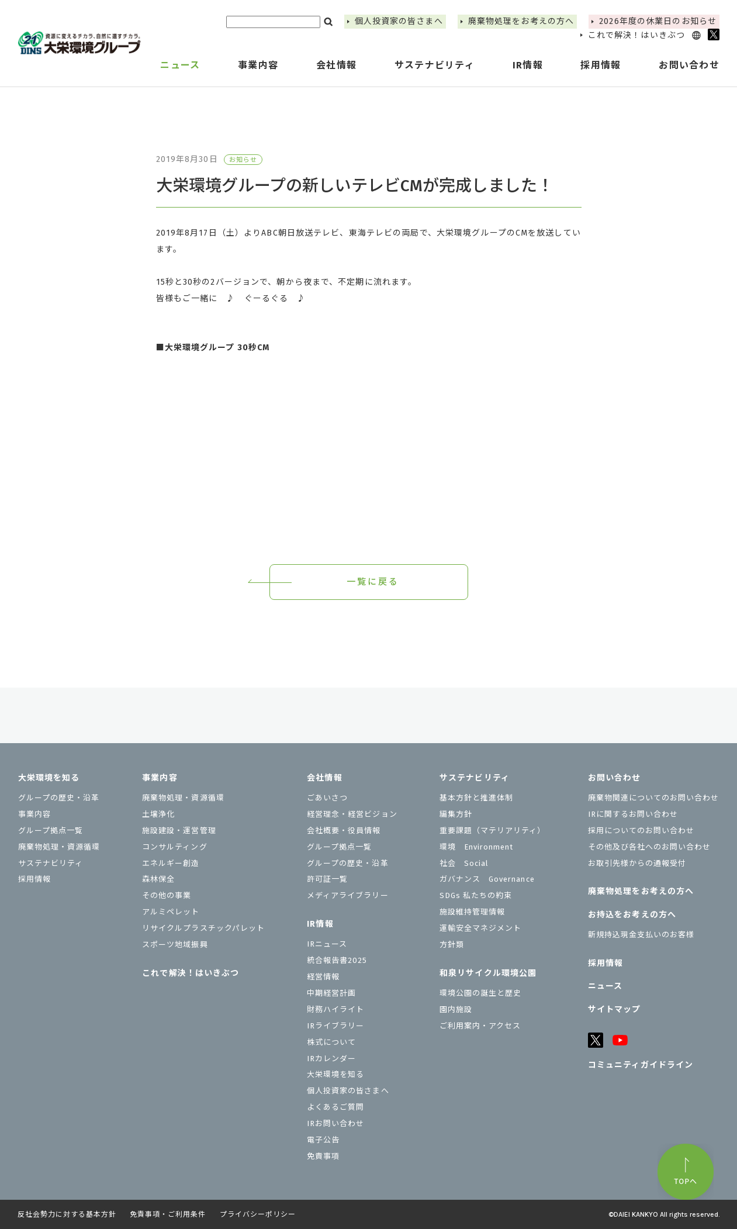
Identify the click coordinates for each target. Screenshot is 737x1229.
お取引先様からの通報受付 (637, 863)
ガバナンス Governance (487, 879)
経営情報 (323, 976)
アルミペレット (170, 911)
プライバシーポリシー (258, 1214)
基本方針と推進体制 (476, 797)
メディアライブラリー (347, 895)
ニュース (180, 65)
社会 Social (464, 863)
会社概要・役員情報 (343, 830)
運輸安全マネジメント (480, 928)
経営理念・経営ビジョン (352, 814)
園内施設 (456, 1009)
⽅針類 (452, 944)
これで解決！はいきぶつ (636, 35)
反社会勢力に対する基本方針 (67, 1214)
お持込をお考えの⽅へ (632, 915)
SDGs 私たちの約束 (476, 895)
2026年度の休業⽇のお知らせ (658, 21)
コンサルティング (174, 847)
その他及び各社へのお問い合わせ (649, 847)
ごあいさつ (327, 797)
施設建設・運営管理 (179, 830)
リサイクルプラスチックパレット (203, 928)
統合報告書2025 (337, 960)
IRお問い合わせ (335, 1123)
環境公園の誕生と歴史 (480, 993)
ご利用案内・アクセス (480, 1025)
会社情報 (324, 778)
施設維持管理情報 (472, 911)
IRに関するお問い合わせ (633, 814)
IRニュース (327, 944)
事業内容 (34, 814)
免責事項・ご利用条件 (168, 1214)
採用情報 (600, 65)
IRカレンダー (331, 1058)
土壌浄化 (158, 814)
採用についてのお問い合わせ (641, 830)
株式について (331, 1042)
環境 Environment (477, 847)
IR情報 (320, 924)
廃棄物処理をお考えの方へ (521, 21)
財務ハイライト (335, 1009)
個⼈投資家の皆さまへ (399, 21)
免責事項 (323, 1156)
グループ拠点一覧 (50, 830)
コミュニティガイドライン (640, 1065)
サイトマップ (614, 1009)
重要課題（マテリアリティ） (493, 830)
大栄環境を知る (49, 778)
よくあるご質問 (335, 1107)
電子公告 (323, 1139)
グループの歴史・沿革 (58, 797)
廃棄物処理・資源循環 (59, 847)
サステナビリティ (50, 863)
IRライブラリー (335, 1025)
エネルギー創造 (170, 863)
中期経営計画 (331, 993)
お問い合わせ (614, 778)
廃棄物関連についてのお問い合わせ (653, 797)
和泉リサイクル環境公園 (488, 973)
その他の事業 (166, 895)
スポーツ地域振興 (174, 944)
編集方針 (456, 814)
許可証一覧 (327, 879)
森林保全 (158, 879)
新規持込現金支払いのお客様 (641, 934)
